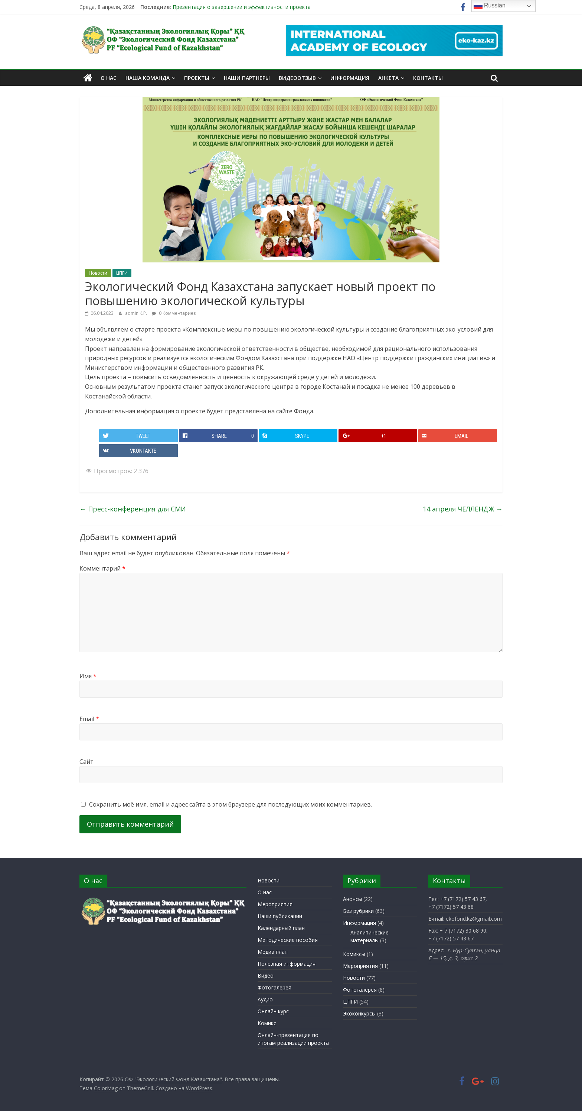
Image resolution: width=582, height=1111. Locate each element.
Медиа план (273, 951)
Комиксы (354, 953)
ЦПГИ (122, 273)
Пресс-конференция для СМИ (132, 508)
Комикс (267, 1022)
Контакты (428, 77)
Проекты (196, 77)
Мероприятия (275, 903)
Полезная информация (286, 963)
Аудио (265, 998)
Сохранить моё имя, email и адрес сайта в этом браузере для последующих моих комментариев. (230, 804)
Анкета (388, 77)
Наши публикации (280, 915)
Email (89, 719)
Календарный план (281, 927)
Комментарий (102, 568)
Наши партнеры (247, 77)
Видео (266, 975)
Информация (349, 77)
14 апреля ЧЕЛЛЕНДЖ (463, 508)
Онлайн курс (273, 1010)
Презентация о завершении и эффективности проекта (242, 6)
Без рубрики (358, 910)
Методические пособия (288, 939)
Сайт (86, 762)
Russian (490, 5)
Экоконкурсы (359, 1013)
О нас (109, 77)
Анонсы (352, 898)
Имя (88, 676)
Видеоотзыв (297, 77)
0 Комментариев (174, 313)
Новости (98, 273)
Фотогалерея (274, 987)
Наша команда (147, 77)
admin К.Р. (136, 313)
